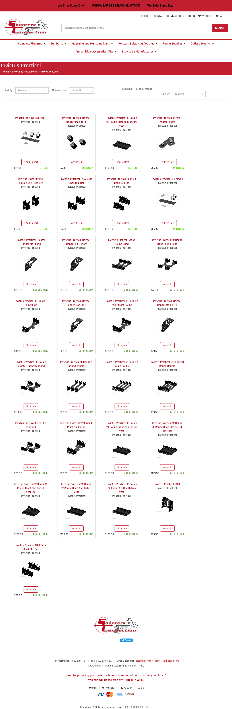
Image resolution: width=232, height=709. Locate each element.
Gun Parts (58, 44)
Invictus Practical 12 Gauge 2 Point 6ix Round (76, 425)
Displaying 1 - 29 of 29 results (136, 89)
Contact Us (161, 16)
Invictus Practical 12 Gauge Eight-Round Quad (167, 242)
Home (6, 71)
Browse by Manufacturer (139, 52)
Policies (146, 16)
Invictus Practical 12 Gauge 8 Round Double (122, 364)
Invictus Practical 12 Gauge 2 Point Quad (31, 303)
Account (178, 16)
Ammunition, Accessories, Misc (96, 52)
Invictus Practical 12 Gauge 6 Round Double (76, 364)
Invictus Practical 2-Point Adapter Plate (167, 120)
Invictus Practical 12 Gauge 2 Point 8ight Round (122, 303)
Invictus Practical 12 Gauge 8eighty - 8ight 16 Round (31, 364)
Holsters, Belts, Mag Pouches (137, 44)
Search (220, 28)
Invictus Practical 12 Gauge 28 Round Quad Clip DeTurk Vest (121, 122)
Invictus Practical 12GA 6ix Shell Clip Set (121, 181)
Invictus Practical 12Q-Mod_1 (31, 118)
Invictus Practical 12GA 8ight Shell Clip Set (31, 547)
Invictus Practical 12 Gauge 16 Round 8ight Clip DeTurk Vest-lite (30, 488)
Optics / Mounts (202, 44)
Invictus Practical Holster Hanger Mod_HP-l (76, 303)
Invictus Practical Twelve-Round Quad (121, 242)
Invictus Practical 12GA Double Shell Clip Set (31, 181)
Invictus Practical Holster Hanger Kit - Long (31, 242)
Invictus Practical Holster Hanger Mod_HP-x (76, 120)
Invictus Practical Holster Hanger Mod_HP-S (167, 303)
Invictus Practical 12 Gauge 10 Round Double (167, 364)
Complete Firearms (31, 44)
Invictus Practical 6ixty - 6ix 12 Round (31, 425)
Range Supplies (174, 44)
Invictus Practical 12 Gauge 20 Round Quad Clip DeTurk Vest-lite (167, 427)
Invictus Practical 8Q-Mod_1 (167, 179)
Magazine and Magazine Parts (92, 44)
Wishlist (205, 16)
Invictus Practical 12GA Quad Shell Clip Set (76, 181)
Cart (93, 688)
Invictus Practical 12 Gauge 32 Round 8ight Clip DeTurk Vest (76, 488)
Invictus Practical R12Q (167, 484)
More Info (31, 284)
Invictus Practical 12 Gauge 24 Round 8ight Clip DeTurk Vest (121, 427)
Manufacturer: (59, 90)
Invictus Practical (49, 71)
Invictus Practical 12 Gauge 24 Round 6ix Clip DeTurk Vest (122, 488)
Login (191, 16)
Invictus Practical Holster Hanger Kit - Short (76, 242)
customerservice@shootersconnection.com (156, 660)
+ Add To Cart (31, 162)
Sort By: (9, 90)
